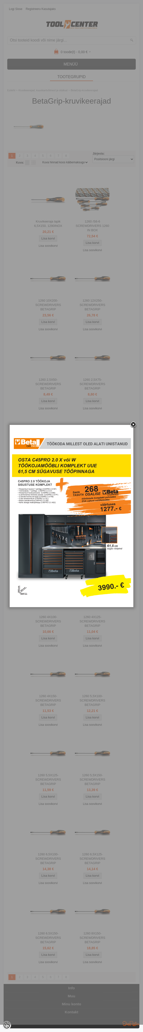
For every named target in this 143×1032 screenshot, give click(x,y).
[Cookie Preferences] (6, 1025)
